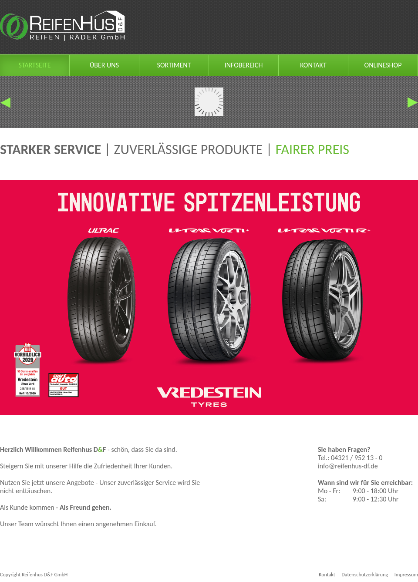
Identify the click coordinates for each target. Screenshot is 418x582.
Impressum (406, 575)
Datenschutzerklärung (364, 575)
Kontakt (327, 575)
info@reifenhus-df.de (348, 466)
